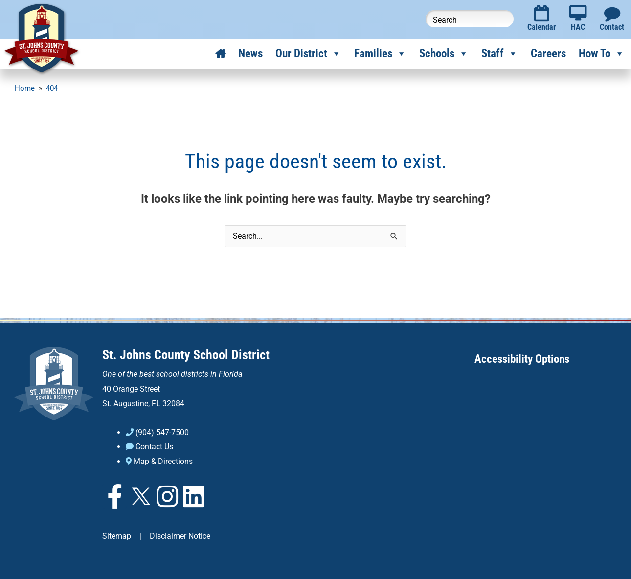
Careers (548, 53)
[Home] (220, 54)
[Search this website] (470, 18)
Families (380, 54)
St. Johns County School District (186, 354)
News (250, 53)
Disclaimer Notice (180, 535)
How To (602, 54)
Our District (308, 54)
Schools (444, 54)
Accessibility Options (521, 358)
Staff (499, 54)
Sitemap (116, 535)
